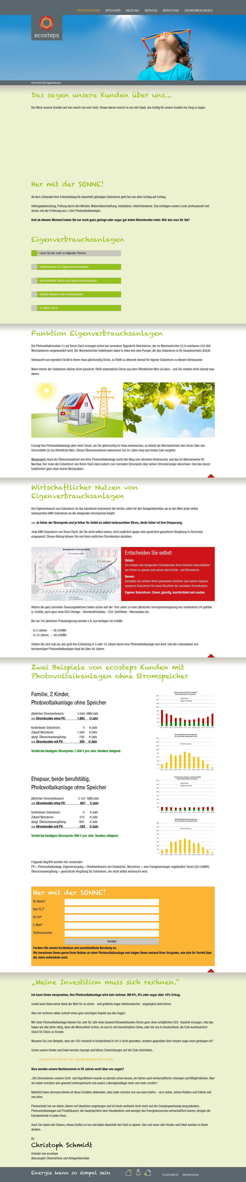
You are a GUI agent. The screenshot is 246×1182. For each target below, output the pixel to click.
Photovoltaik (88, 10)
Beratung (171, 10)
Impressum (190, 1174)
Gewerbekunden (198, 10)
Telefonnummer (42, 932)
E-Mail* (37, 925)
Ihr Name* (39, 901)
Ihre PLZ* (38, 909)
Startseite (170, 1174)
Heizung (132, 10)
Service (151, 10)
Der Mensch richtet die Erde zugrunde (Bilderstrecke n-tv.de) (76, 1059)
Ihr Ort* (37, 917)
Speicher (113, 10)
